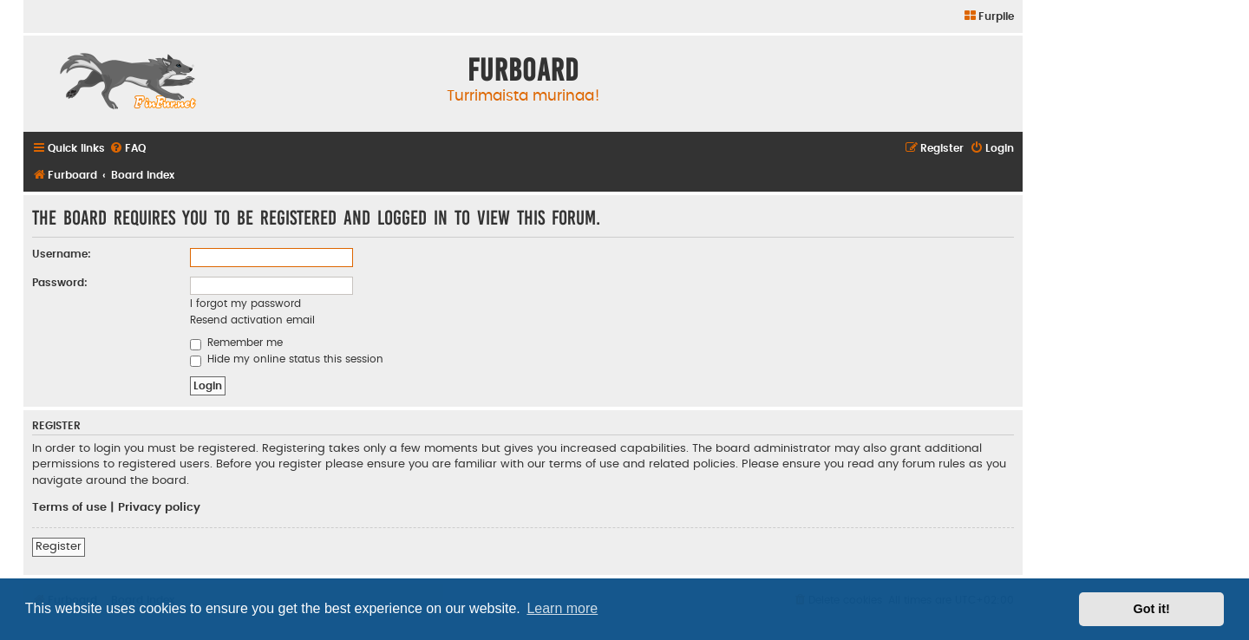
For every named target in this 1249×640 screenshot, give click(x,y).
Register (59, 546)
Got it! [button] (1152, 609)
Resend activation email (252, 320)
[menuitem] (988, 17)
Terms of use (69, 507)
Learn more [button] (562, 608)
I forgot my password (245, 303)
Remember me (236, 342)
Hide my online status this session (286, 359)
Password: (60, 283)
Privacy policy (159, 507)
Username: (61, 254)
